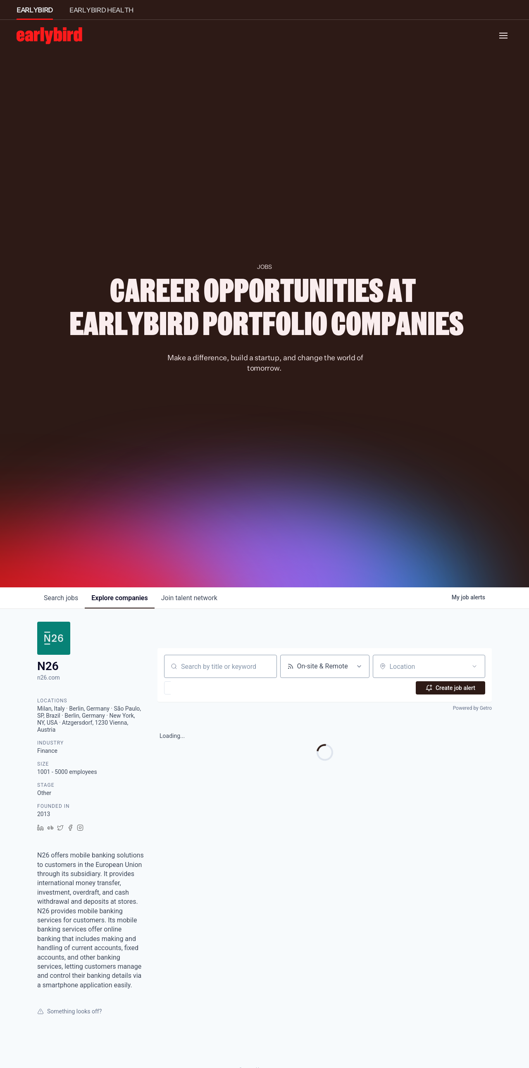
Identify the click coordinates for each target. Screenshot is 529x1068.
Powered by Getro (472, 708)
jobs (61, 598)
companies (119, 598)
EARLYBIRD (35, 10)
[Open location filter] (474, 666)
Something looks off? (69, 1011)
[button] (191, 687)
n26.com (48, 677)
